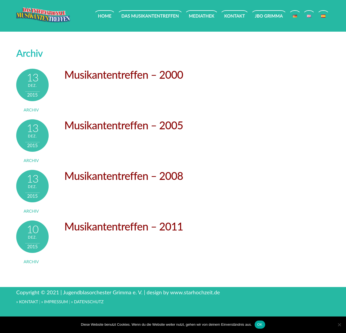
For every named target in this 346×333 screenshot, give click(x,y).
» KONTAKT (27, 301)
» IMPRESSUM (54, 301)
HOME (104, 15)
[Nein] (339, 324)
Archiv (31, 109)
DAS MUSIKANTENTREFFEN (150, 15)
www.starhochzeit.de (195, 292)
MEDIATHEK (201, 15)
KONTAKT (234, 15)
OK (259, 324)
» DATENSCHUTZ (87, 301)
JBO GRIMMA (269, 15)
